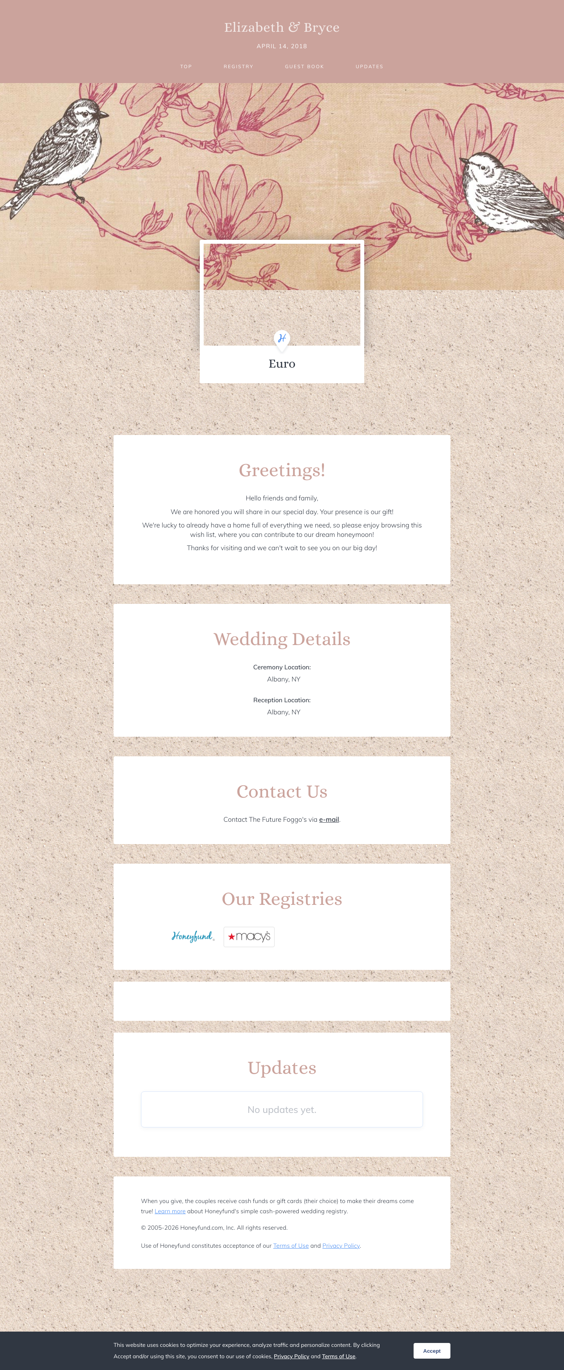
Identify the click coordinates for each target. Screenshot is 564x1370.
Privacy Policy (341, 1245)
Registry (238, 66)
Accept (432, 1351)
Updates (370, 66)
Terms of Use (291, 1245)
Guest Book (304, 66)
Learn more (170, 1211)
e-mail (329, 819)
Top (186, 66)
